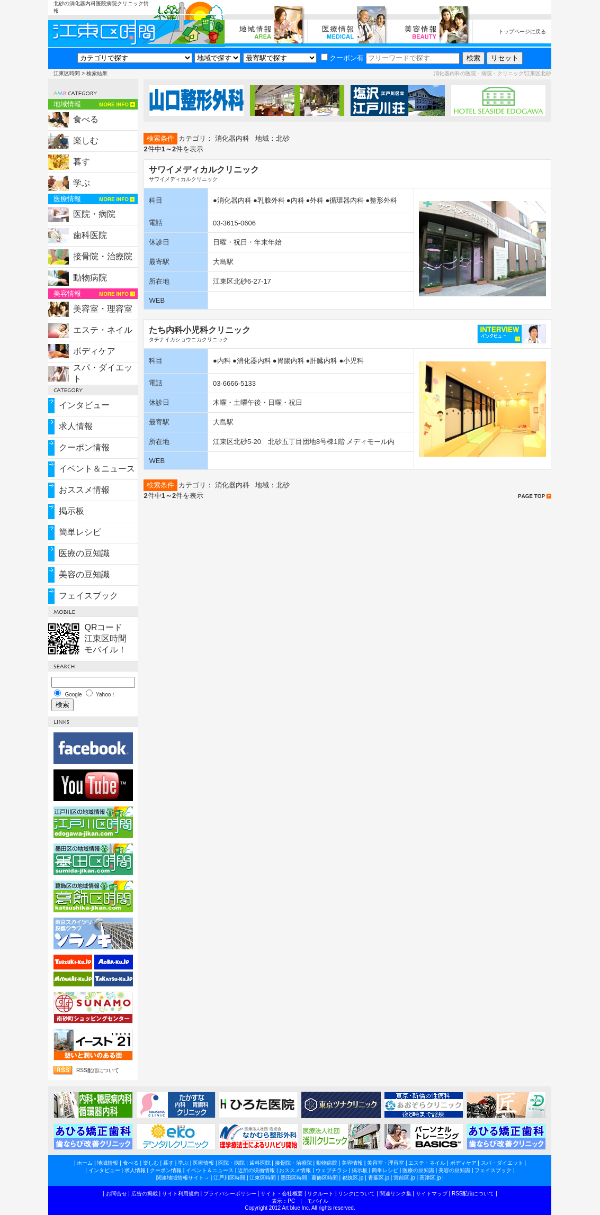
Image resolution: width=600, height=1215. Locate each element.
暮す (81, 161)
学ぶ (81, 182)
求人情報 (76, 426)
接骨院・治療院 (102, 256)
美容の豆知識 (84, 574)
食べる (85, 119)
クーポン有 (342, 58)
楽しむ (85, 140)
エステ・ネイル (102, 329)
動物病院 (90, 277)
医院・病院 (94, 214)
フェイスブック (88, 595)
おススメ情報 (84, 489)
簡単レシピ (80, 532)
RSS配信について (97, 1070)
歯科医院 (90, 235)
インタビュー (84, 405)
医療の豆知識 (84, 553)
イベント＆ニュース (97, 468)
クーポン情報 (84, 447)
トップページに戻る (522, 31)
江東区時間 (66, 73)
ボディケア (94, 351)
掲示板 (71, 510)
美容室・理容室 (102, 308)
